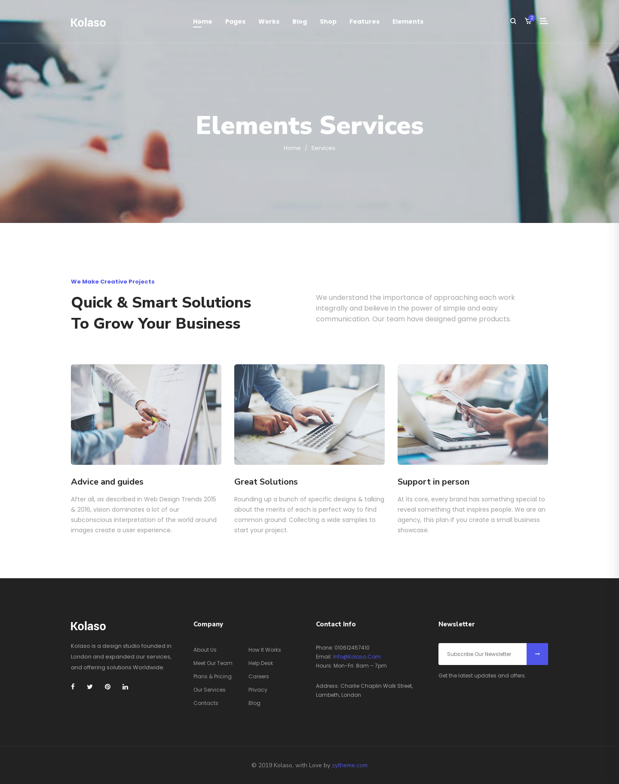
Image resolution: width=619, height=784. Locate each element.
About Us (205, 649)
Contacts (205, 703)
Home (202, 21)
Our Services (209, 689)
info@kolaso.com (357, 656)
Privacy (257, 689)
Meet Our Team (213, 663)
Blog (299, 21)
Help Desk (260, 663)
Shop (328, 21)
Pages (235, 21)
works (268, 21)
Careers (258, 676)
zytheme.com (350, 765)
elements (407, 21)
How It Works (264, 649)
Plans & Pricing (212, 676)
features (364, 21)
